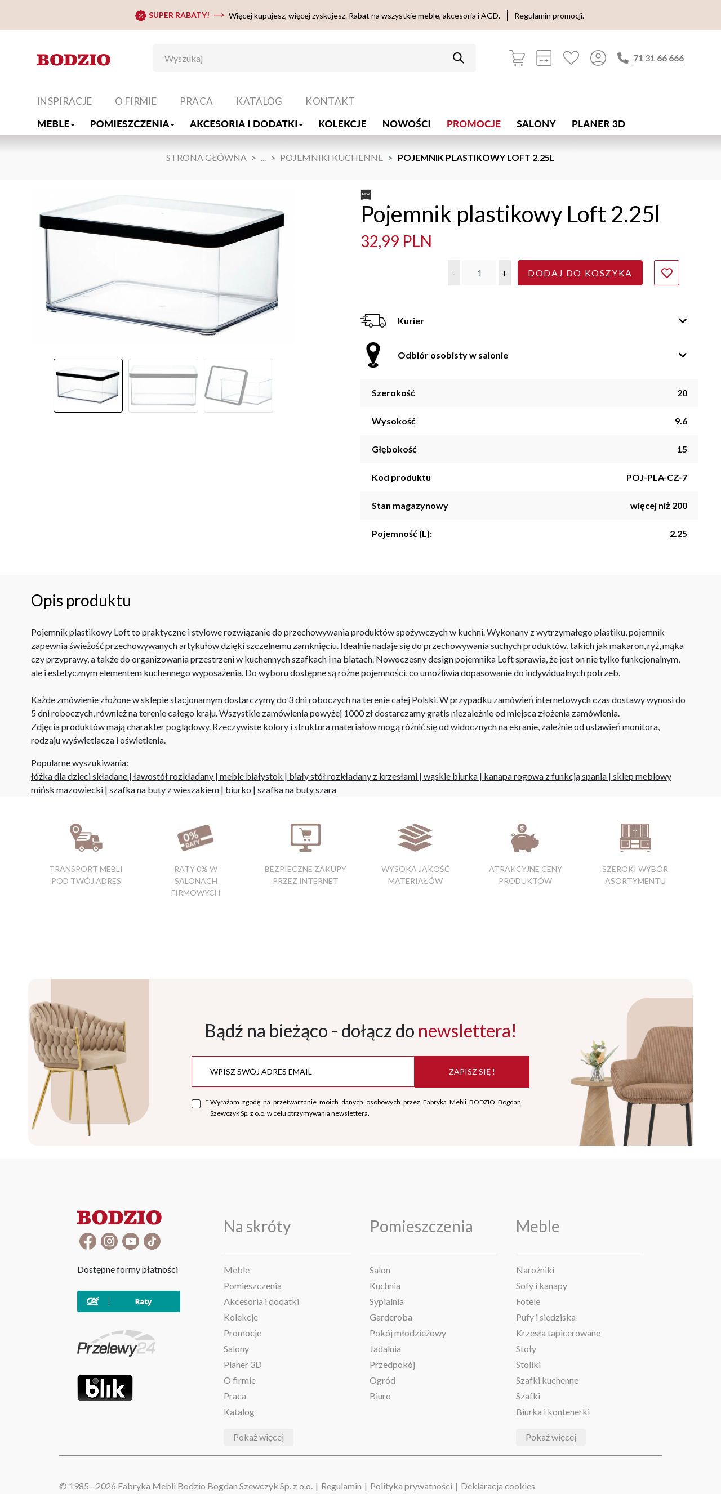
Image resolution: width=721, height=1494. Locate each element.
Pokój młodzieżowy (408, 1332)
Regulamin (341, 1485)
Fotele (528, 1301)
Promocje (474, 123)
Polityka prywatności (411, 1485)
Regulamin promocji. (549, 15)
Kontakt (330, 101)
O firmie (136, 101)
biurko (238, 789)
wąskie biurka (451, 776)
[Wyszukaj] (305, 58)
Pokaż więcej (258, 1437)
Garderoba (391, 1317)
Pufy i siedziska (546, 1317)
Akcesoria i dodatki (246, 123)
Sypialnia (387, 1301)
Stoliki (528, 1364)
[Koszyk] (517, 58)
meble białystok (251, 776)
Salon (380, 1269)
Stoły (526, 1348)
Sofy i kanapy (541, 1285)
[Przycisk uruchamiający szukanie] (458, 58)
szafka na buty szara (296, 789)
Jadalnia (385, 1348)
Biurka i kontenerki (553, 1411)
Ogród (382, 1380)
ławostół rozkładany (173, 776)
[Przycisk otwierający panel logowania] (598, 58)
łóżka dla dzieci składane (79, 776)
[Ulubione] (571, 58)
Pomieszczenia (132, 123)
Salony (536, 123)
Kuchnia (385, 1285)
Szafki (528, 1395)
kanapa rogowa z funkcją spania (545, 776)
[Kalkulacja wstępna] (544, 58)
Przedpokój (392, 1364)
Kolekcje (342, 123)
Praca (196, 101)
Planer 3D (598, 123)
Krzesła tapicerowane (558, 1332)
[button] (454, 272)
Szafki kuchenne (547, 1380)
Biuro (380, 1395)
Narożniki (535, 1269)
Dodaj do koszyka (580, 272)
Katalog (259, 101)
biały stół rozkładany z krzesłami (353, 776)
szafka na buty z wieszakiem (164, 789)
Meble (55, 123)
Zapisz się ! (472, 1071)
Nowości (406, 123)
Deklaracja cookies (498, 1485)
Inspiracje (64, 101)
